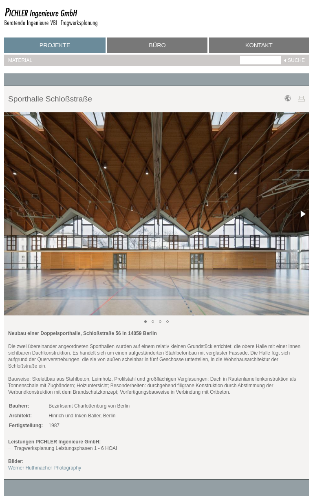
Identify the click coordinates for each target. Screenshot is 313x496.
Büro (157, 45)
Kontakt (259, 45)
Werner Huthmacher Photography (44, 468)
